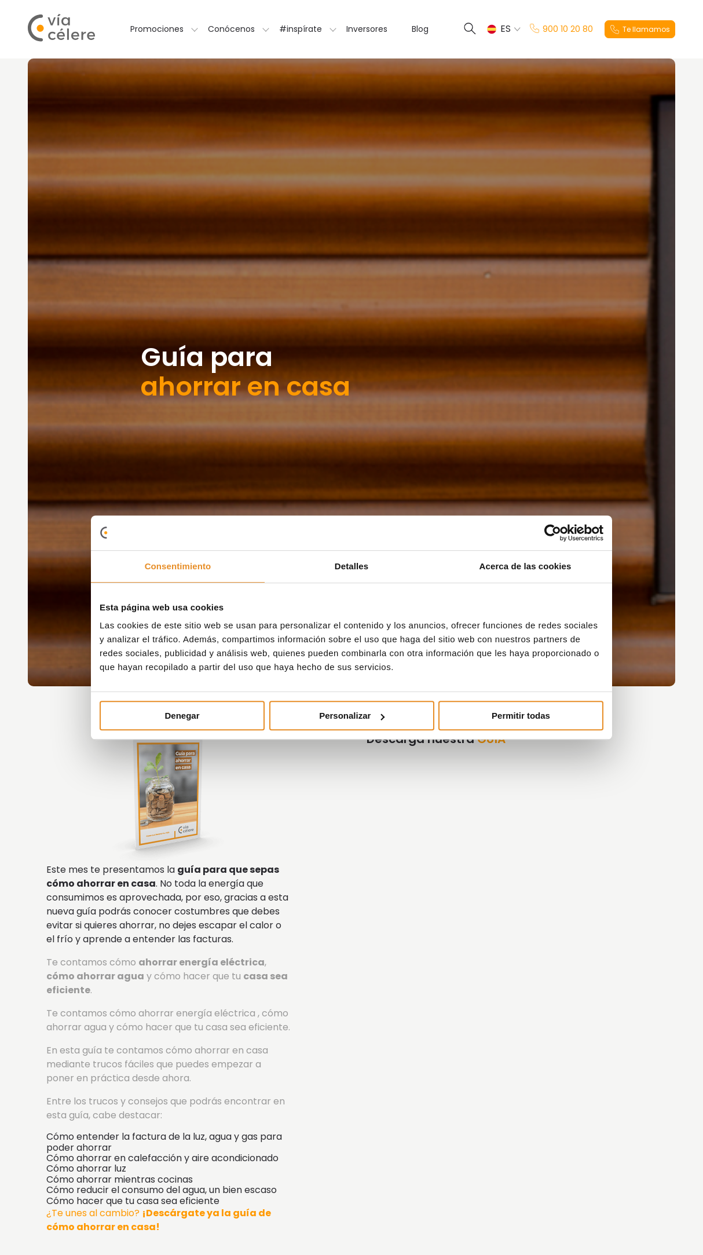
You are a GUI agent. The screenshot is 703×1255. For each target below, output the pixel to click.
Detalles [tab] (351, 566)
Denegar (181, 715)
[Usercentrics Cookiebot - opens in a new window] (552, 532)
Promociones (157, 29)
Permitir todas (521, 715)
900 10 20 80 (561, 29)
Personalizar (352, 715)
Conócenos (231, 29)
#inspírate (300, 29)
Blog (420, 29)
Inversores (366, 29)
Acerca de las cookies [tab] (525, 566)
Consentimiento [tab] (178, 566)
